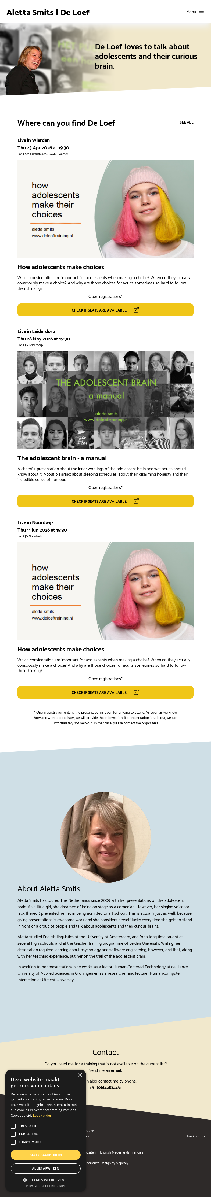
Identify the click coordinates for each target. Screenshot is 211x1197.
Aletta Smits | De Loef (48, 11)
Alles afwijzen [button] (45, 1168)
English (105, 1152)
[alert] (45, 1131)
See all (187, 122)
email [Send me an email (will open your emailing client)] (116, 1069)
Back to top (196, 1136)
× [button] (80, 1075)
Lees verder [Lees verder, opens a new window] (42, 1115)
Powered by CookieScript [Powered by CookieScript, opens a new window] (46, 1186)
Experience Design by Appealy (105, 1162)
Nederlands (121, 1152)
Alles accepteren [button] (46, 1154)
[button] (46, 1180)
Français (136, 1152)
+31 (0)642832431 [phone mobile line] (105, 1087)
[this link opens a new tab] (105, 309)
